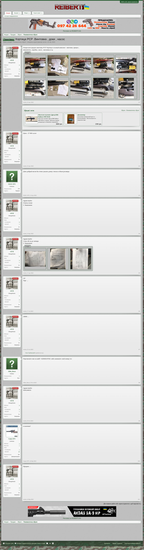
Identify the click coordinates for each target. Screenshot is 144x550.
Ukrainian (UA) (9, 543)
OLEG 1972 (12, 184)
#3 (139, 195)
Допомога (107, 543)
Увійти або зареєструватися (129, 1)
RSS (53, 543)
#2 (139, 166)
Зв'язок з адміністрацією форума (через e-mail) (31, 543)
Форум (8, 13)
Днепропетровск (15, 456)
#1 (139, 102)
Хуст (18, 378)
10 (19, 451)
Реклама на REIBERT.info (72, 31)
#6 (139, 311)
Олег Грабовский (30, 353)
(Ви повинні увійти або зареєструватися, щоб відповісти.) (122, 504)
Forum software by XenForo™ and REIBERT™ (115, 547)
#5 (139, 273)
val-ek (45, 42)
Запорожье (17, 76)
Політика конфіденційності (132, 543)
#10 (139, 461)
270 (19, 188)
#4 (139, 233)
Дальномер (81, 115)
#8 (139, 382)
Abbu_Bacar (12, 371)
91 (19, 74)
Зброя (123, 110)
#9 (139, 421)
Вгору (50, 543)
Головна (47, 543)
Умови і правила (117, 543)
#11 (139, 499)
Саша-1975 (11, 439)
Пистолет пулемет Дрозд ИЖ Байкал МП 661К (48, 116)
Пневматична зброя (19, 42)
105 (19, 454)
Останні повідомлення (11, 16)
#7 (139, 349)
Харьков (18, 190)
